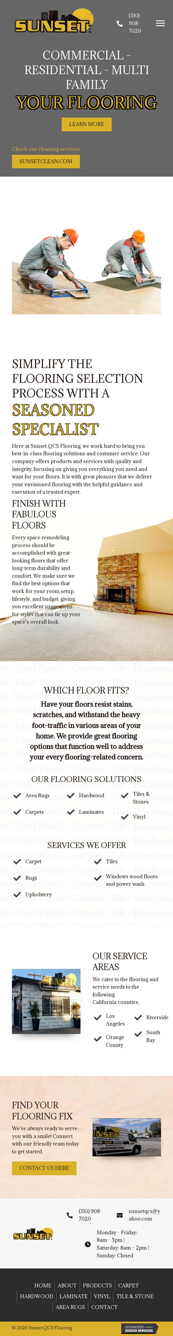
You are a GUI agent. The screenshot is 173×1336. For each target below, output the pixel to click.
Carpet (128, 1285)
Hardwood (36, 1296)
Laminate (74, 1296)
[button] (160, 23)
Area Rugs (70, 1307)
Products (97, 1285)
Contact (104, 1307)
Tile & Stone (135, 1296)
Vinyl (102, 1296)
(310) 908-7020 (135, 23)
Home (42, 1285)
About (67, 1285)
